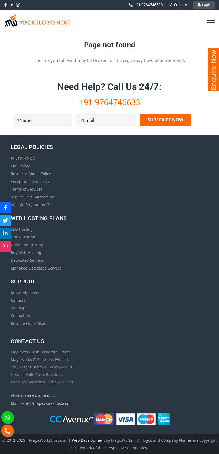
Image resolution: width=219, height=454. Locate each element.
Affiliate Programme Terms (35, 204)
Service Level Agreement (33, 196)
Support (18, 300)
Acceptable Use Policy (30, 181)
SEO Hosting (22, 229)
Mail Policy (20, 165)
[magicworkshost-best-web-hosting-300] (37, 20)
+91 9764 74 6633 (40, 396)
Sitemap (18, 308)
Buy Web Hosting (26, 252)
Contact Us (20, 315)
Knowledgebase (25, 292)
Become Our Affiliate (29, 323)
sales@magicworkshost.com (46, 403)
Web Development (88, 440)
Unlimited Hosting (27, 244)
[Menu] (211, 20)
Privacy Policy (23, 158)
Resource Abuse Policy (31, 173)
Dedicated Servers (27, 260)
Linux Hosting (23, 237)
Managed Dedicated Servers (36, 268)
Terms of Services (26, 189)
